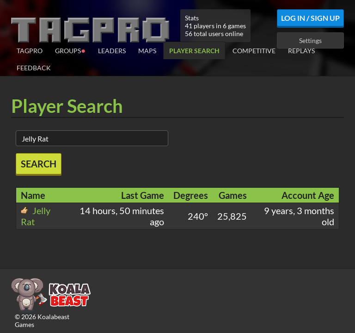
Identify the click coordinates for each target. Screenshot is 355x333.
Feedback (34, 68)
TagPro (30, 51)
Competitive (254, 51)
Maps (147, 51)
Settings (310, 40)
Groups (70, 50)
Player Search (194, 51)
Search (38, 163)
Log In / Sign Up (310, 17)
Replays (301, 51)
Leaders (112, 51)
